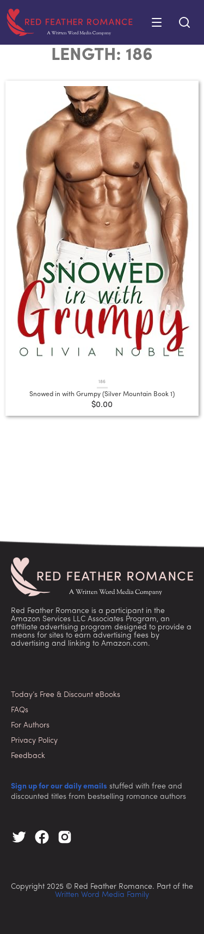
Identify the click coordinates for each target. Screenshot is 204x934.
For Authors (30, 725)
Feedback (28, 756)
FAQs (19, 710)
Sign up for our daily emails (59, 787)
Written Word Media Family (102, 895)
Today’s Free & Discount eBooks (65, 695)
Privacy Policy (34, 741)
